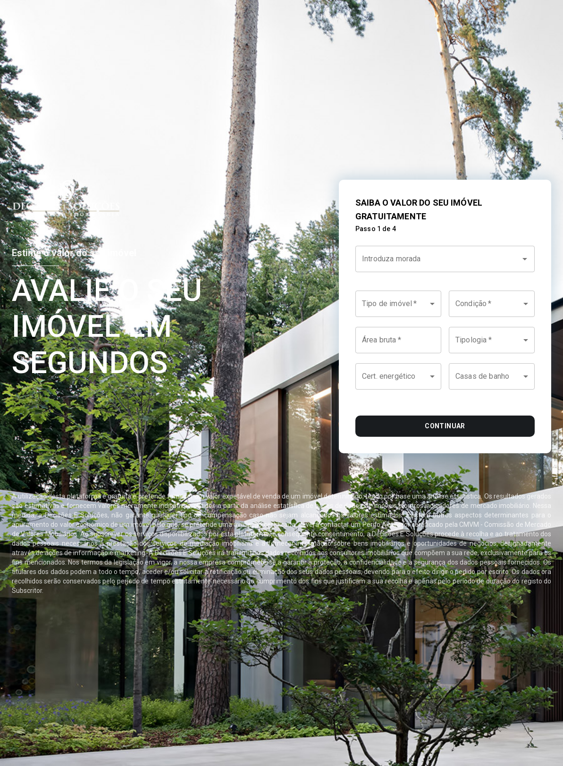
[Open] (524, 259)
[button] (398, 304)
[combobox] (445, 264)
